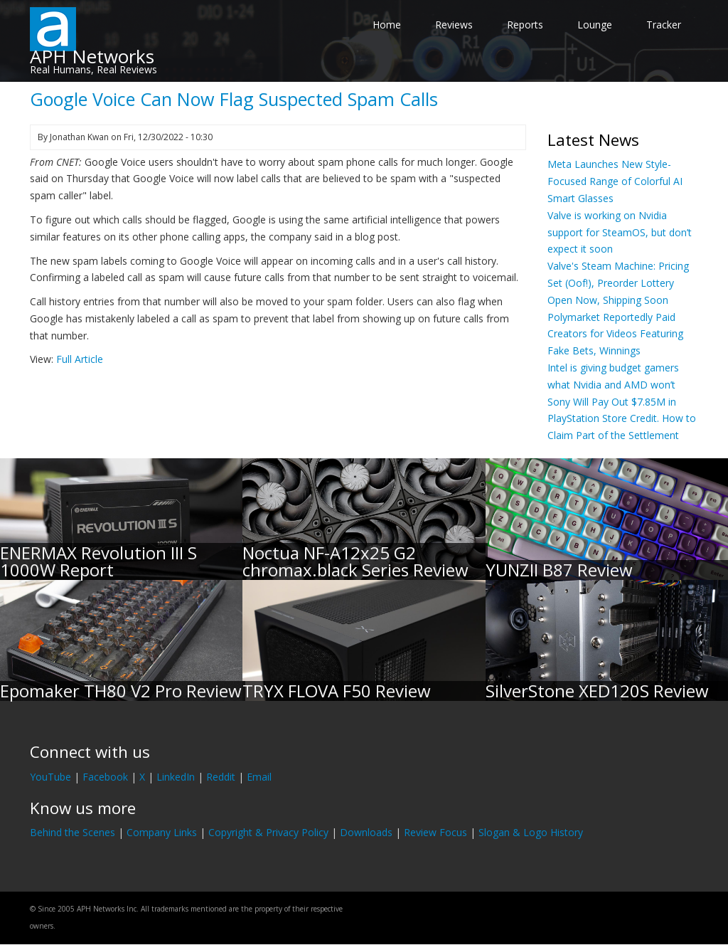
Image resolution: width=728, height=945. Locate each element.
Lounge (594, 24)
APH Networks (92, 56)
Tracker (663, 24)
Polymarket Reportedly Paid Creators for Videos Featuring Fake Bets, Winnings (615, 334)
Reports (525, 24)
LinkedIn (175, 776)
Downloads (366, 832)
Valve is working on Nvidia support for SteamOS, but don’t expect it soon (619, 232)
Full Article (79, 359)
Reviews (454, 24)
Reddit (220, 776)
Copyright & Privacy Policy (268, 832)
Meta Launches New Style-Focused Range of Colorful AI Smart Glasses (614, 181)
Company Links (162, 832)
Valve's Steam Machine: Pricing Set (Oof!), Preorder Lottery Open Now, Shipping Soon (618, 283)
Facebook (105, 776)
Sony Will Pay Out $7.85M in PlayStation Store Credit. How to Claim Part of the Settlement (621, 419)
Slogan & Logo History (530, 832)
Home (387, 24)
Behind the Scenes (72, 832)
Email (259, 776)
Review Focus (435, 832)
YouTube (50, 776)
